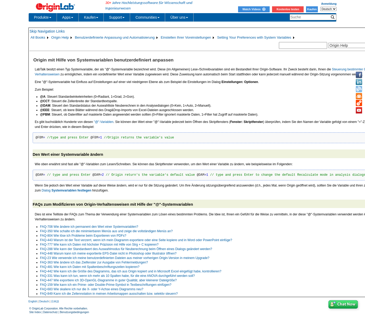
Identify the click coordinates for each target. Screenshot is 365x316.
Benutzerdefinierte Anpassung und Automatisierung (115, 37)
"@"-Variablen (104, 122)
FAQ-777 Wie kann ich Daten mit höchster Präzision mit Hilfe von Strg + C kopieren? (99, 244)
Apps (67, 17)
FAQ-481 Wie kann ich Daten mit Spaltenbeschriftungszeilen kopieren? (90, 267)
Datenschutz (50, 312)
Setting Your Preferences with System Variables (254, 37)
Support (117, 17)
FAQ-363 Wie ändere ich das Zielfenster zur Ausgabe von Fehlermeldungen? (94, 262)
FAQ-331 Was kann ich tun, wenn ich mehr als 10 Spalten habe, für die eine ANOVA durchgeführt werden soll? (117, 276)
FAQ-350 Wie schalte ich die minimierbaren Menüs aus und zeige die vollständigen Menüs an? (106, 231)
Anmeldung (329, 3)
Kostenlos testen (288, 9)
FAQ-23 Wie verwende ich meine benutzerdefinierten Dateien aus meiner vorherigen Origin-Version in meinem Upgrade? (124, 258)
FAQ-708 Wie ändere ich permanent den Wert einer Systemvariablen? (89, 227)
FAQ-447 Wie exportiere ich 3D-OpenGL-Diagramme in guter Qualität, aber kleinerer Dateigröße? (108, 280)
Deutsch (44, 301)
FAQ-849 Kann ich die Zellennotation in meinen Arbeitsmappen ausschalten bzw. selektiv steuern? (109, 294)
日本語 (55, 301)
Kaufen (312, 9)
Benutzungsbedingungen (74, 312)
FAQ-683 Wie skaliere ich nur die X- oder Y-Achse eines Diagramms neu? (91, 289)
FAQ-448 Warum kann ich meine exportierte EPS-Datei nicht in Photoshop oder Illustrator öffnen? (108, 253)
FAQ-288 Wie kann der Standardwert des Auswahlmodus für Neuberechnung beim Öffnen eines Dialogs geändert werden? (126, 249)
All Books (38, 37)
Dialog (66, 190)
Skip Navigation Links (47, 31)
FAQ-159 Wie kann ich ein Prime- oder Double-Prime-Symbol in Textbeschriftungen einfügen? (105, 285)
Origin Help (60, 37)
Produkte (42, 17)
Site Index (35, 312)
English (32, 301)
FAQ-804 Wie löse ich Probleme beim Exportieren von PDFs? (83, 235)
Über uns (179, 17)
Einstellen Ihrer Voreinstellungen (186, 37)
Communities (147, 17)
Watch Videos (253, 9)
